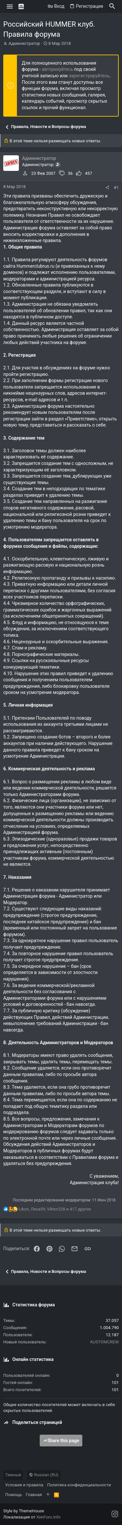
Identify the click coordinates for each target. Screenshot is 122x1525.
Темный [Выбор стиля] (13, 1474)
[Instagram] (115, 1514)
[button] (10, 6)
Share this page (61, 1440)
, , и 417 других (55, 1209)
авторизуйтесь (57, 69)
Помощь (13, 1494)
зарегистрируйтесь (89, 75)
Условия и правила (24, 1484)
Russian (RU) (44, 1474)
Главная (34, 1494)
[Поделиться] (107, 188)
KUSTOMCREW (104, 1341)
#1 (116, 187)
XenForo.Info (48, 1517)
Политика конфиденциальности (79, 1484)
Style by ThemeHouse (23, 1510)
